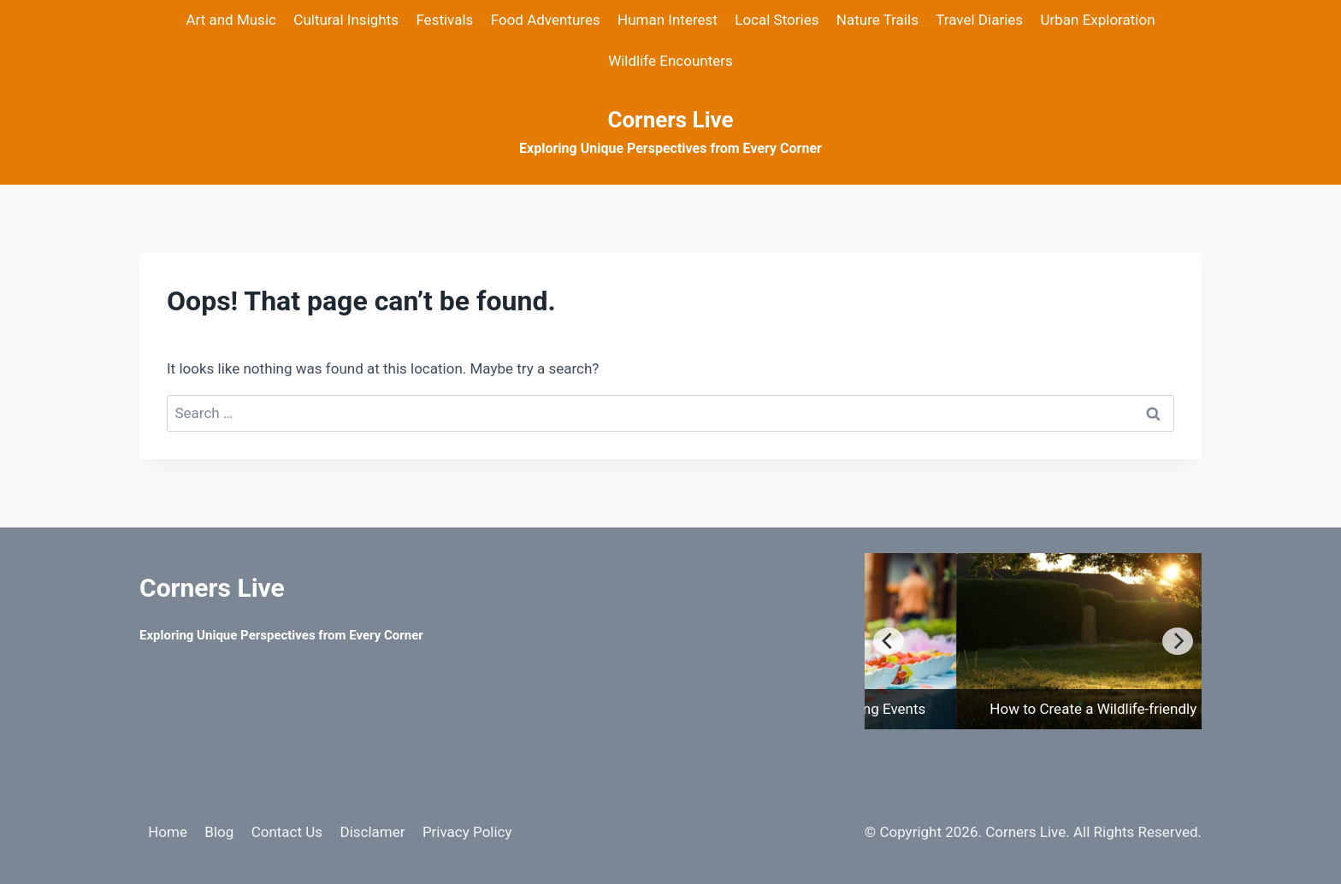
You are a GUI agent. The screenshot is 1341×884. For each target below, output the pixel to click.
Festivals (444, 19)
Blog (218, 831)
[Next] (1177, 641)
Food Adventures (545, 19)
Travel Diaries (979, 19)
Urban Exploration (1097, 19)
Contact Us (286, 831)
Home (167, 831)
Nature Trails (877, 19)
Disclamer (372, 831)
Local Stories (776, 19)
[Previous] (888, 641)
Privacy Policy (467, 831)
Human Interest (667, 19)
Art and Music (231, 19)
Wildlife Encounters (670, 60)
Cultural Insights (346, 19)
